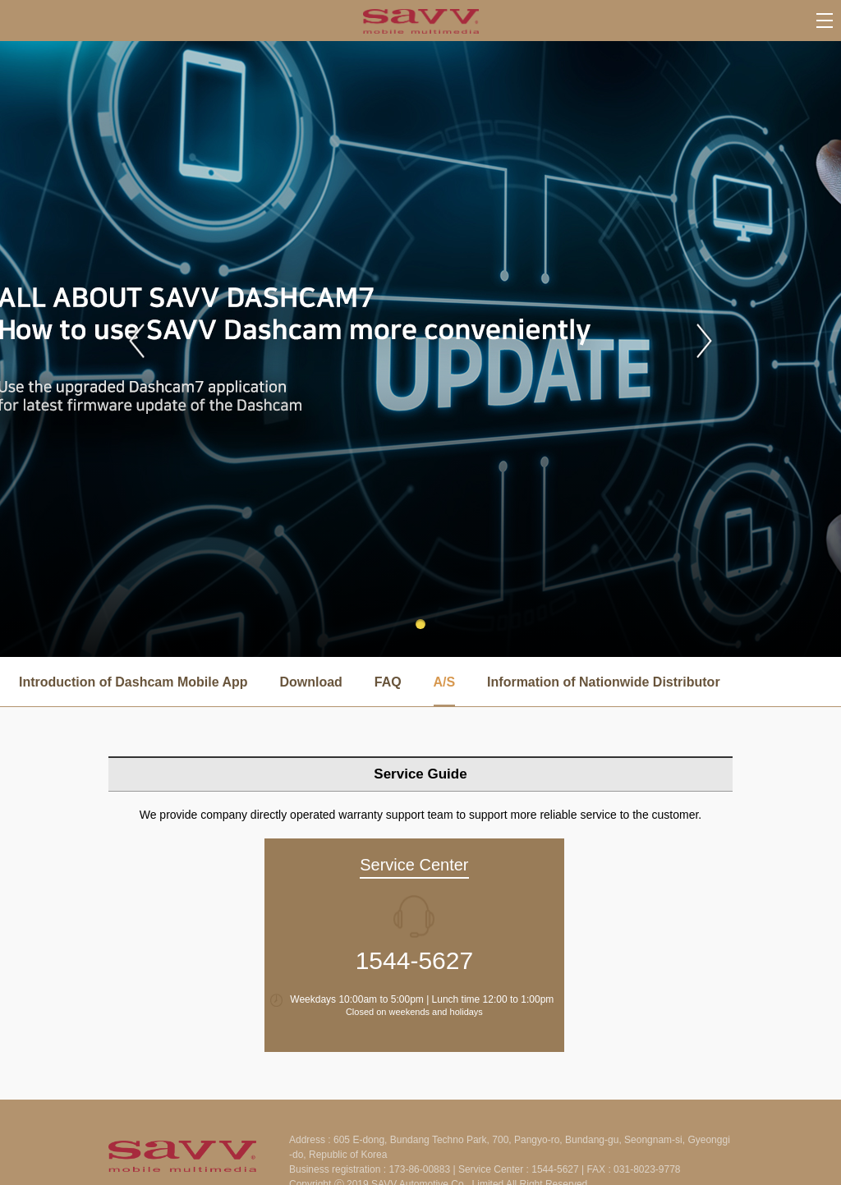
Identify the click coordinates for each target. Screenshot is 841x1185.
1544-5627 (414, 960)
